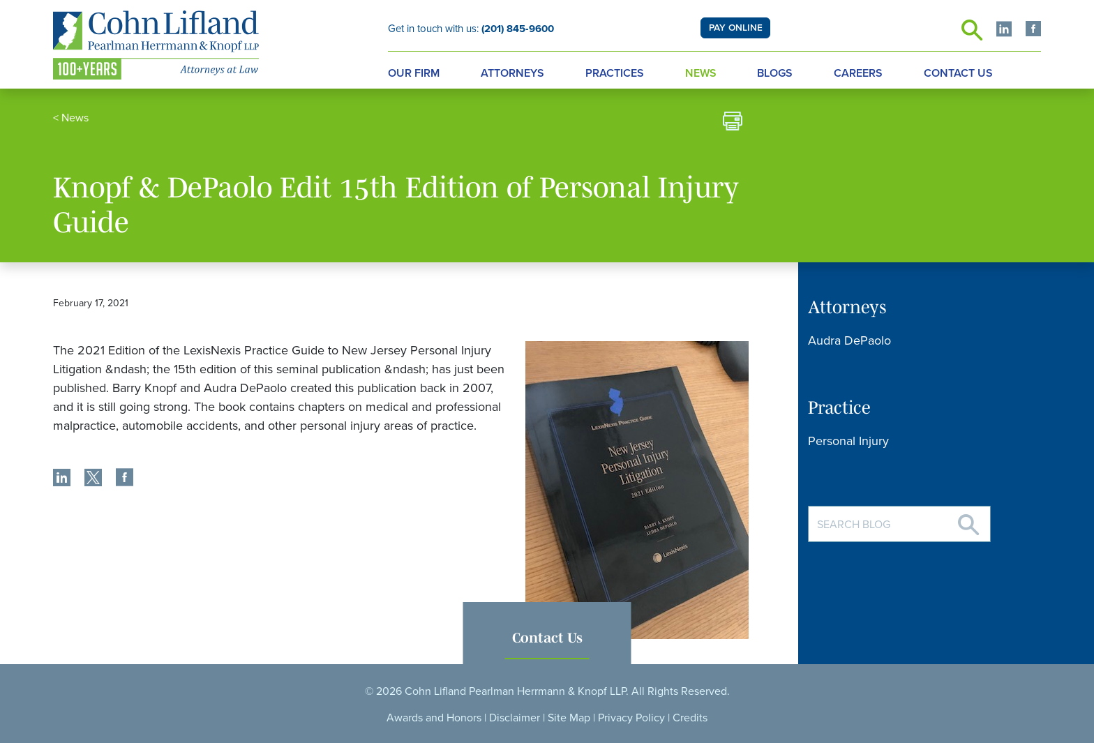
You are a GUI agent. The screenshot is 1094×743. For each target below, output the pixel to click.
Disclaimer (514, 718)
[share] (61, 479)
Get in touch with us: (471, 28)
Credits (690, 718)
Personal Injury (848, 441)
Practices (614, 73)
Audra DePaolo (849, 340)
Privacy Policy (631, 718)
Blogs (775, 73)
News (701, 73)
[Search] (968, 519)
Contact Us (958, 73)
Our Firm (414, 73)
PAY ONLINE (736, 27)
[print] (732, 123)
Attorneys (512, 73)
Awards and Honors (434, 718)
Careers (858, 73)
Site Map (569, 718)
